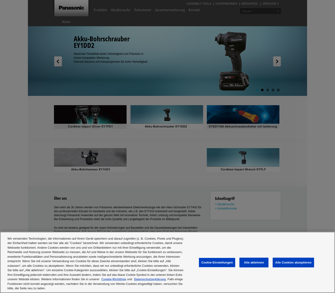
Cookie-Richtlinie (113, 279)
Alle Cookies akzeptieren (293, 262)
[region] (167, 262)
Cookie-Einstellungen (217, 262)
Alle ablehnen (254, 262)
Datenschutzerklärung (150, 279)
